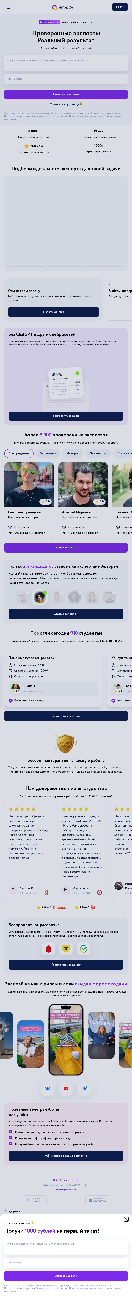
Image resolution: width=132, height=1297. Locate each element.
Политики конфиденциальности (85, 1288)
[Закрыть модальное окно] (126, 1219)
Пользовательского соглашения (51, 1288)
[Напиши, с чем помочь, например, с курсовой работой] (66, 1247)
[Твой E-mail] (66, 1263)
